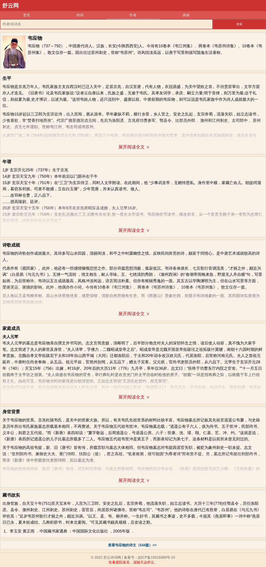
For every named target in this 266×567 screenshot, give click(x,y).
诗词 (79, 15)
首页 (26, 15)
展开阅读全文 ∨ (134, 146)
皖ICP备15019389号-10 (156, 557)
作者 (132, 15)
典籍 (186, 15)
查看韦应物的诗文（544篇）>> (132, 545)
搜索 (239, 24)
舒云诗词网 (112, 557)
